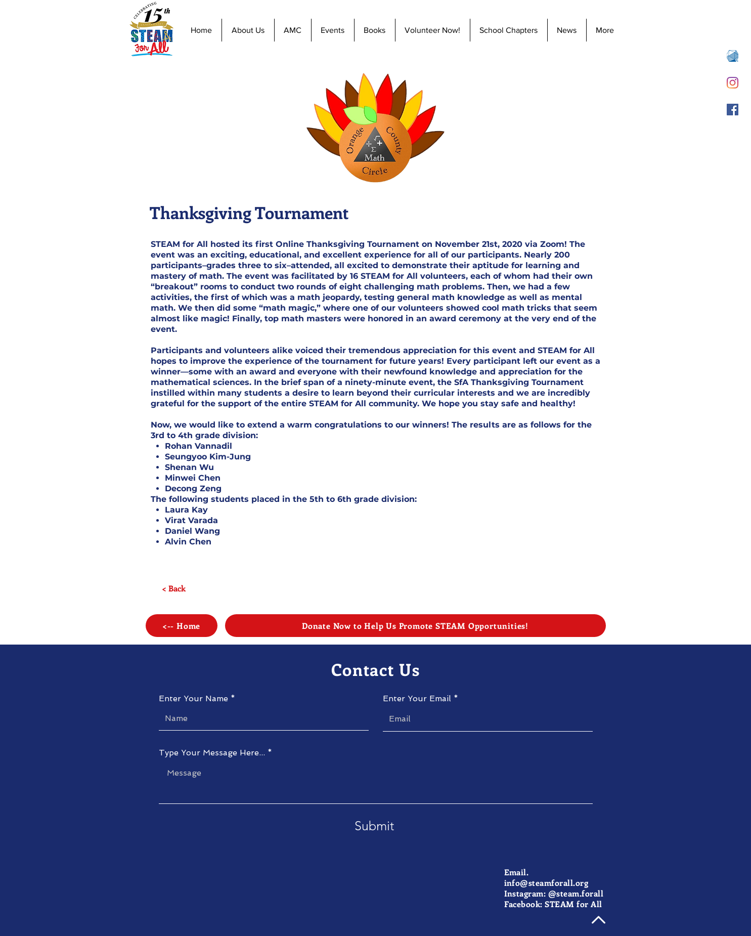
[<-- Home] (181, 625)
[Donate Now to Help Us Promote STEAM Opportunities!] (415, 625)
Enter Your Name (193, 699)
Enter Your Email (417, 699)
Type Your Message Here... (212, 753)
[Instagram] (732, 83)
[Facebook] (732, 109)
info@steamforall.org (546, 882)
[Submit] (374, 826)
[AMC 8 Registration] (732, 56)
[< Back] (174, 588)
